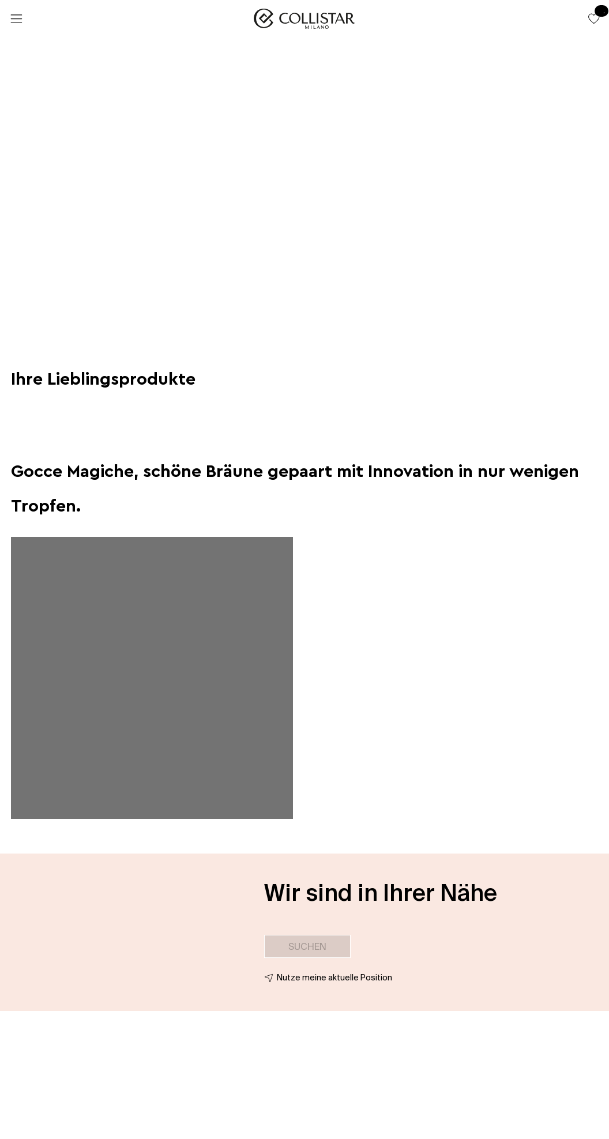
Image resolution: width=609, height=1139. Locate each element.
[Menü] (16, 19)
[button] (594, 18)
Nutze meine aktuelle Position (334, 977)
